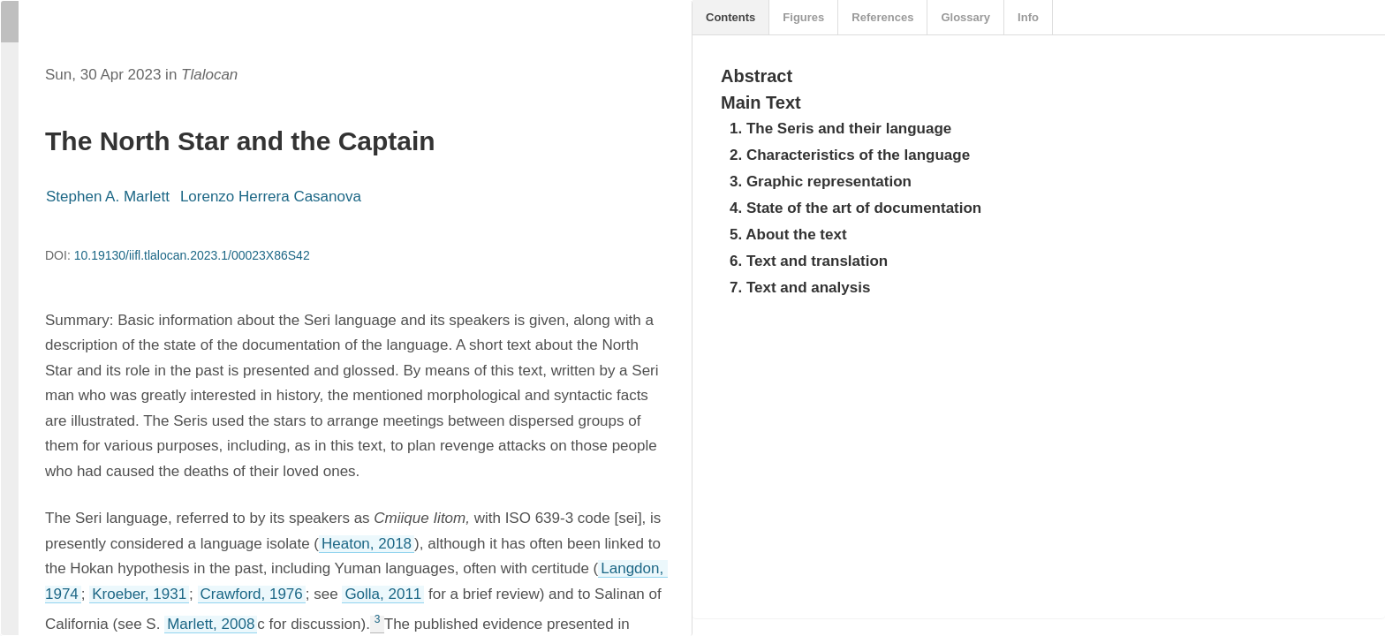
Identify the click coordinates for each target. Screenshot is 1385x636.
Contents (730, 17)
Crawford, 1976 (252, 594)
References (882, 17)
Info (1028, 17)
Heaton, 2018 (367, 543)
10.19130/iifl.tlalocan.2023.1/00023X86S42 (192, 255)
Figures (803, 17)
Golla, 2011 (382, 594)
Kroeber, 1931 (139, 594)
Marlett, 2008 (210, 624)
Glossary (965, 17)
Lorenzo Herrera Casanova (270, 196)
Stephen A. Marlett (108, 196)
